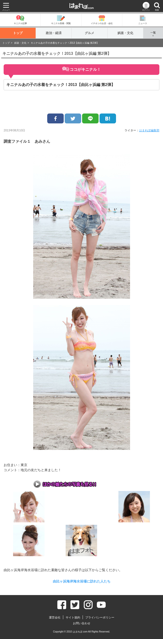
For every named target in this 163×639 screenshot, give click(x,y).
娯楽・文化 (125, 33)
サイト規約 (73, 617)
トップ (18, 33)
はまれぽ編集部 (149, 130)
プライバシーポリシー (99, 617)
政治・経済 (54, 33)
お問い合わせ (81, 623)
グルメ (89, 33)
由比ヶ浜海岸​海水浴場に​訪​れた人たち (81, 581)
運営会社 (55, 617)
